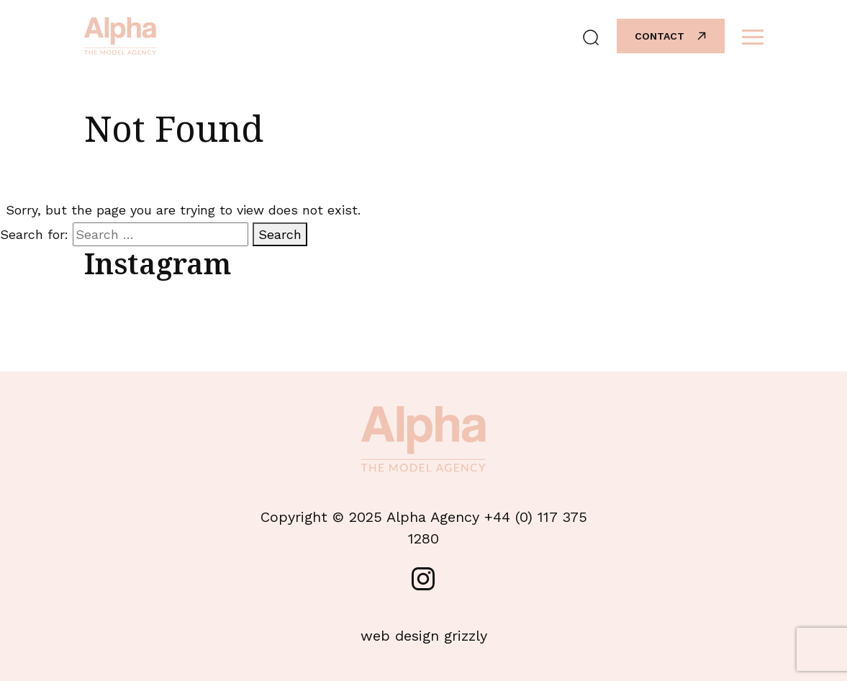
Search (280, 234)
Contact (671, 36)
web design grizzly (424, 635)
